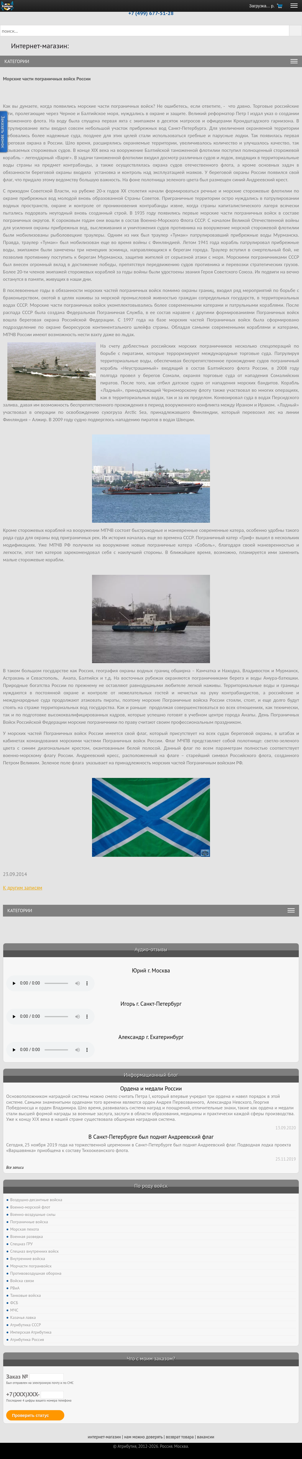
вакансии (205, 1437)
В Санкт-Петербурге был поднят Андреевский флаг (151, 1136)
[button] (295, 30)
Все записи (15, 1167)
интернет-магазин (104, 1437)
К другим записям (22, 887)
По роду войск (151, 1185)
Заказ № (35, 1376)
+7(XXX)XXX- (35, 1394)
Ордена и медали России (151, 1088)
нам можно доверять (143, 1437)
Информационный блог (151, 1074)
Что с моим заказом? (151, 1358)
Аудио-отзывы (151, 949)
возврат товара (180, 1437)
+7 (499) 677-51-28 (150, 13)
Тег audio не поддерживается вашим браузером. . (50, 983)
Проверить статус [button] (30, 1415)
